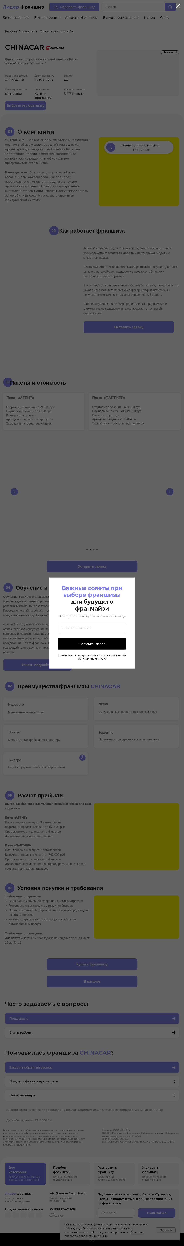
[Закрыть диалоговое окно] (178, 6)
